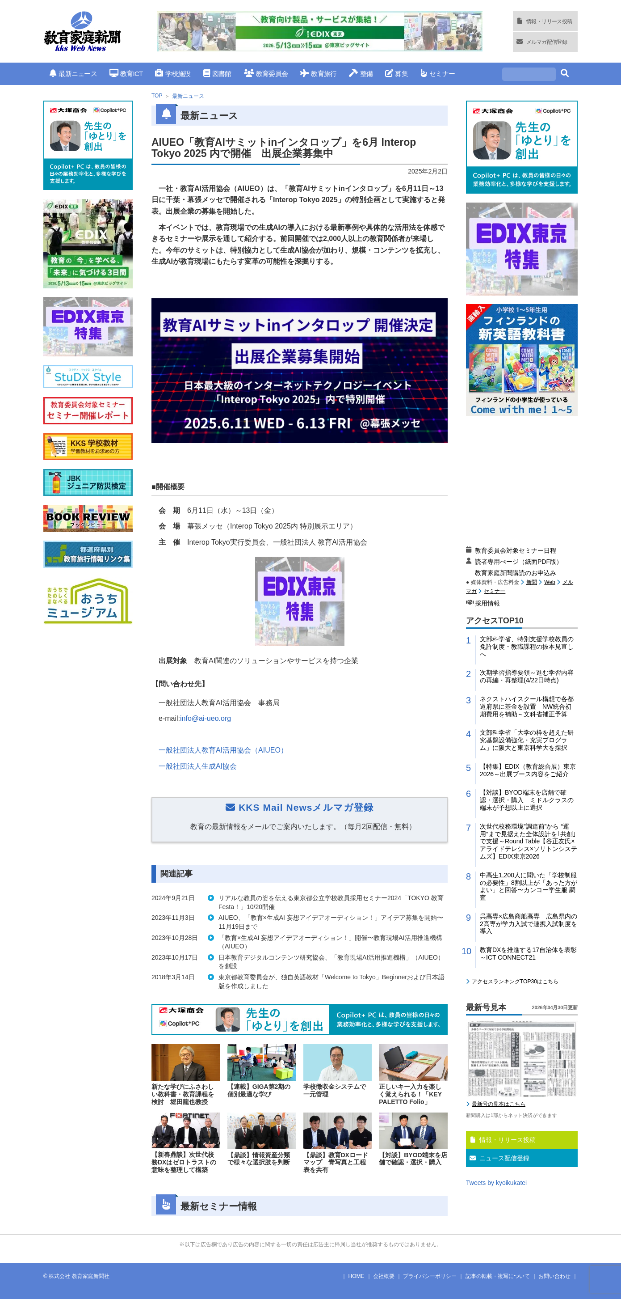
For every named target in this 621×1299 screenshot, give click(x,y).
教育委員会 (266, 73)
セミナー (437, 73)
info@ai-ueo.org (205, 718)
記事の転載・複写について (498, 1276)
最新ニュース (73, 73)
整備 (361, 73)
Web (549, 582)
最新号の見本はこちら (498, 1104)
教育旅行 (318, 73)
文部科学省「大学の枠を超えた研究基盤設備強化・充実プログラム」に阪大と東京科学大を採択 (527, 740)
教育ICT (126, 73)
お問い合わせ (554, 1276)
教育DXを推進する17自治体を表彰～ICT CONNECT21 (528, 953)
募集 (396, 73)
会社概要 (383, 1276)
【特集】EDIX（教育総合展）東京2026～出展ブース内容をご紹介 (528, 770)
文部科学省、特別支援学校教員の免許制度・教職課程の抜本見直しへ (527, 646)
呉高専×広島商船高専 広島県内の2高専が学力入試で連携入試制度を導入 (528, 924)
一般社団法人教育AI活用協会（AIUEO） (223, 750)
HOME (356, 1276)
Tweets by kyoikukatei (496, 1182)
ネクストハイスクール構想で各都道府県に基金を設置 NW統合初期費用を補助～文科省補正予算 (527, 706)
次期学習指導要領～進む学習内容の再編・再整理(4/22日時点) (527, 676)
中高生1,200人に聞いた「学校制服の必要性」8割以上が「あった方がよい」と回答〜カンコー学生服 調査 (528, 886)
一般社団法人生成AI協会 (198, 766)
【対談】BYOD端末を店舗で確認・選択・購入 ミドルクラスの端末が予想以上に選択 (527, 800)
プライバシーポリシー (430, 1276)
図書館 (217, 73)
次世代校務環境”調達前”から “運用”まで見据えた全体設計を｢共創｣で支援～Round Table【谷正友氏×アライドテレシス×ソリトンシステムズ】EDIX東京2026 (528, 841)
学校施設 (172, 73)
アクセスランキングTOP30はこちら (515, 981)
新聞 (531, 582)
